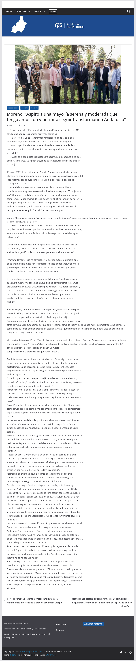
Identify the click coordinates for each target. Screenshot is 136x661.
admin (23, 125)
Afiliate (53, 11)
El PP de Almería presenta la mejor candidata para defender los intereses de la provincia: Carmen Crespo (33, 600)
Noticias (38, 11)
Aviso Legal (61, 624)
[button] (43, 11)
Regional (34, 108)
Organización (23, 11)
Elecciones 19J (13, 108)
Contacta (60, 630)
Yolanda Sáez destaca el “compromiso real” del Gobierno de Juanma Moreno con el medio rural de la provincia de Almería (102, 602)
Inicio (9, 11)
